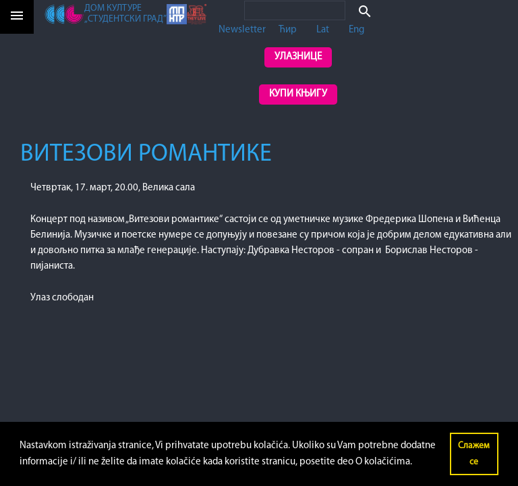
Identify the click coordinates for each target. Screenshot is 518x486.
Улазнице (298, 57)
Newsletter (242, 30)
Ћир (288, 30)
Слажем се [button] (474, 453)
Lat (322, 30)
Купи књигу (298, 94)
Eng (356, 30)
